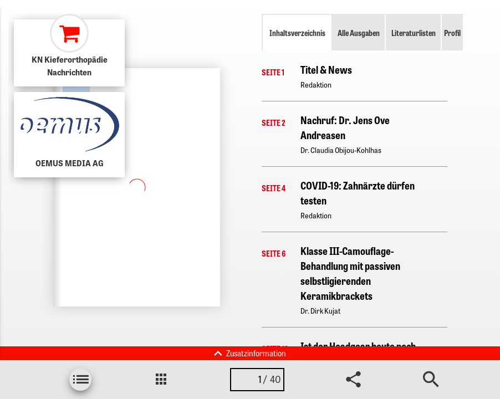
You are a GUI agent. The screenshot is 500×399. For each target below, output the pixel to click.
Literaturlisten (413, 32)
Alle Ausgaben (359, 32)
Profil (452, 32)
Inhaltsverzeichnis (297, 32)
